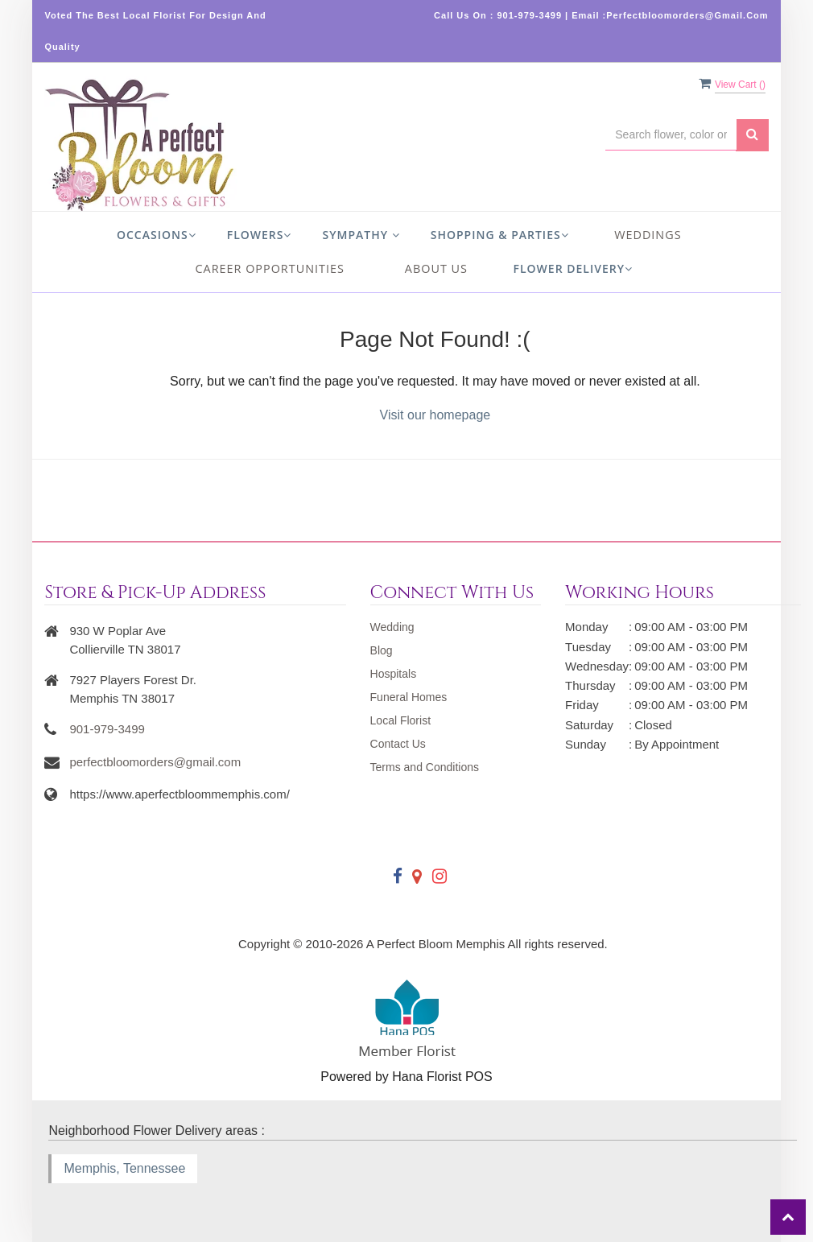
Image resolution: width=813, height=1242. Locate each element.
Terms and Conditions (424, 767)
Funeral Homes (409, 697)
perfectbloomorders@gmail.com (155, 762)
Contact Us (398, 743)
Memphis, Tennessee (124, 1168)
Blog (381, 650)
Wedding (392, 627)
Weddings (647, 234)
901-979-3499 (106, 729)
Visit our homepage (435, 415)
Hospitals (393, 673)
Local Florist (400, 720)
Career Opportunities (270, 268)
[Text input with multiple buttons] (670, 135)
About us (436, 268)
